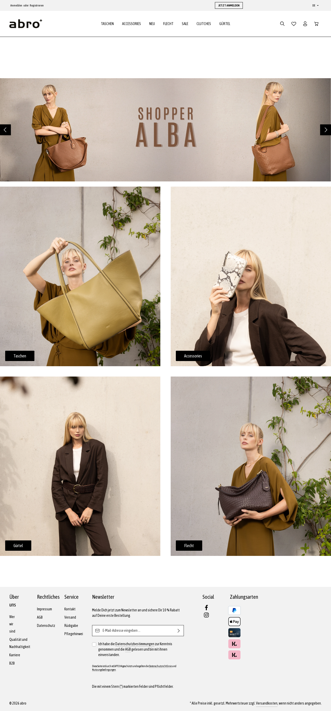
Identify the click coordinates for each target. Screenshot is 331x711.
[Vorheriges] (5, 129)
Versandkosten (266, 703)
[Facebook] (206, 609)
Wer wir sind (12, 624)
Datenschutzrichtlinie (160, 666)
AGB (40, 617)
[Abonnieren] (179, 630)
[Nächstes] (325, 129)
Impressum (44, 609)
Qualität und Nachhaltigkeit (19, 643)
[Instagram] (206, 616)
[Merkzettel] (294, 24)
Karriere (14, 655)
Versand (70, 617)
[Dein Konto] (305, 24)
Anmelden (16, 5)
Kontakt (70, 609)
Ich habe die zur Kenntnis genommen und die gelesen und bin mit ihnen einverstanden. (135, 649)
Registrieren (37, 5)
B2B (12, 663)
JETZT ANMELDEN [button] (228, 5)
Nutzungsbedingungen (104, 669)
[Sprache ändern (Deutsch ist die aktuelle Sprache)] (315, 5)
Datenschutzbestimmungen (134, 644)
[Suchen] (282, 24)
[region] (165, 129)
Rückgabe (71, 626)
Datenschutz (46, 626)
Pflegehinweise (75, 634)
